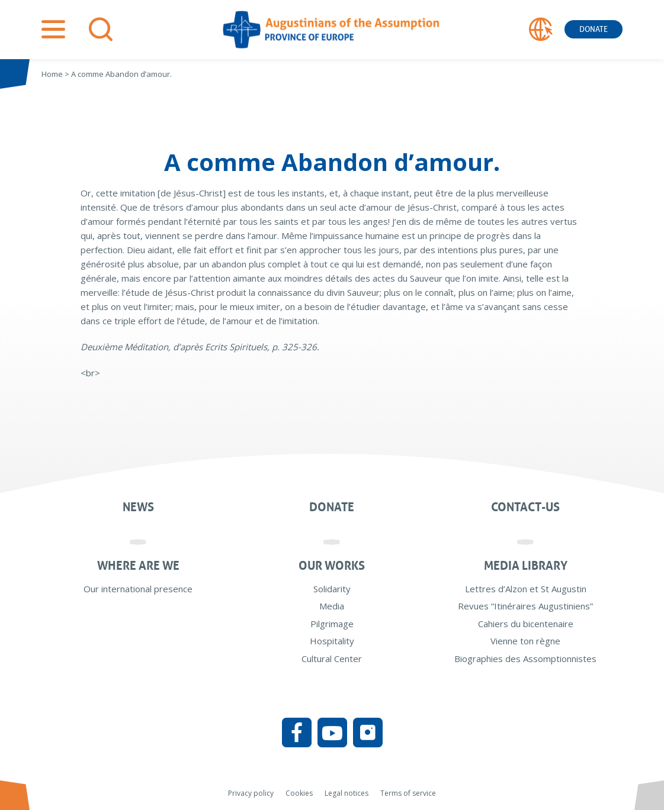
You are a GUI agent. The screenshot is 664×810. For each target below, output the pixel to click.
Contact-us (525, 507)
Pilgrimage (332, 624)
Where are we (138, 566)
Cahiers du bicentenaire (525, 624)
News (138, 507)
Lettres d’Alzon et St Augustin (525, 589)
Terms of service (408, 793)
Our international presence (138, 589)
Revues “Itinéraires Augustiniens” (525, 606)
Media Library (525, 566)
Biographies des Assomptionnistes (525, 658)
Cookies (299, 793)
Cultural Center (331, 658)
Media (331, 606)
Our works (332, 566)
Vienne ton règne (525, 641)
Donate (593, 29)
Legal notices (346, 793)
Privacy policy (251, 793)
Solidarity (332, 589)
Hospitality (332, 641)
